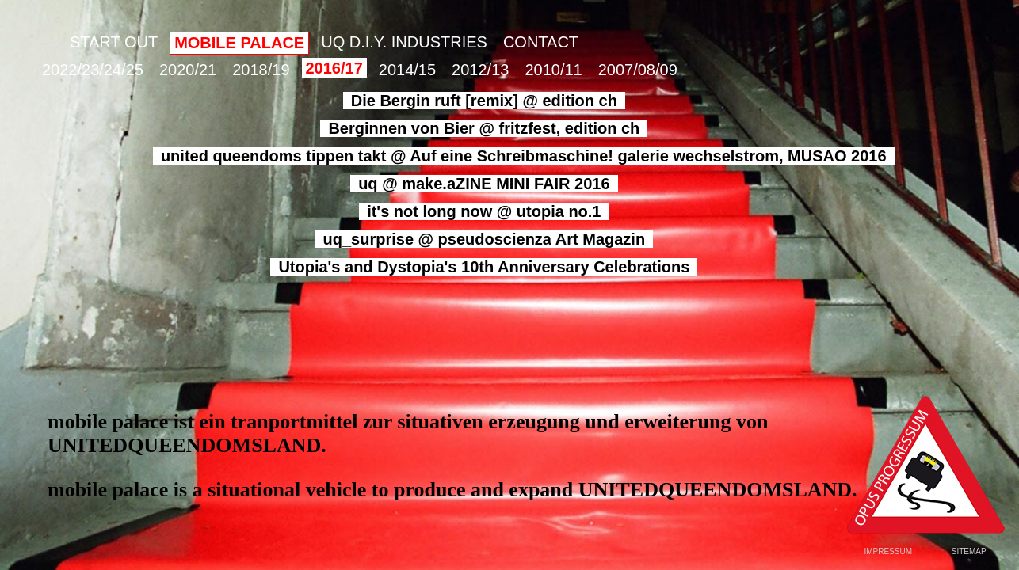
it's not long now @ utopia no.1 (484, 211)
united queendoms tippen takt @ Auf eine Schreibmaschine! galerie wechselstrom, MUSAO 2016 (524, 156)
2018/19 (260, 69)
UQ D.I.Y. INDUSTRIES (404, 42)
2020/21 (187, 69)
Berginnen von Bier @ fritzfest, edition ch (483, 128)
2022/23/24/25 (92, 69)
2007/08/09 (637, 69)
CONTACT (540, 42)
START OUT (114, 42)
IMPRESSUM (888, 551)
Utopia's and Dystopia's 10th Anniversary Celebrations (483, 267)
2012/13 (480, 69)
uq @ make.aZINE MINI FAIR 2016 (483, 183)
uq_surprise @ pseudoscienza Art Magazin (484, 239)
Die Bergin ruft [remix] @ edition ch (484, 100)
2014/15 (407, 69)
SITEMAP (969, 551)
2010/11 (553, 69)
